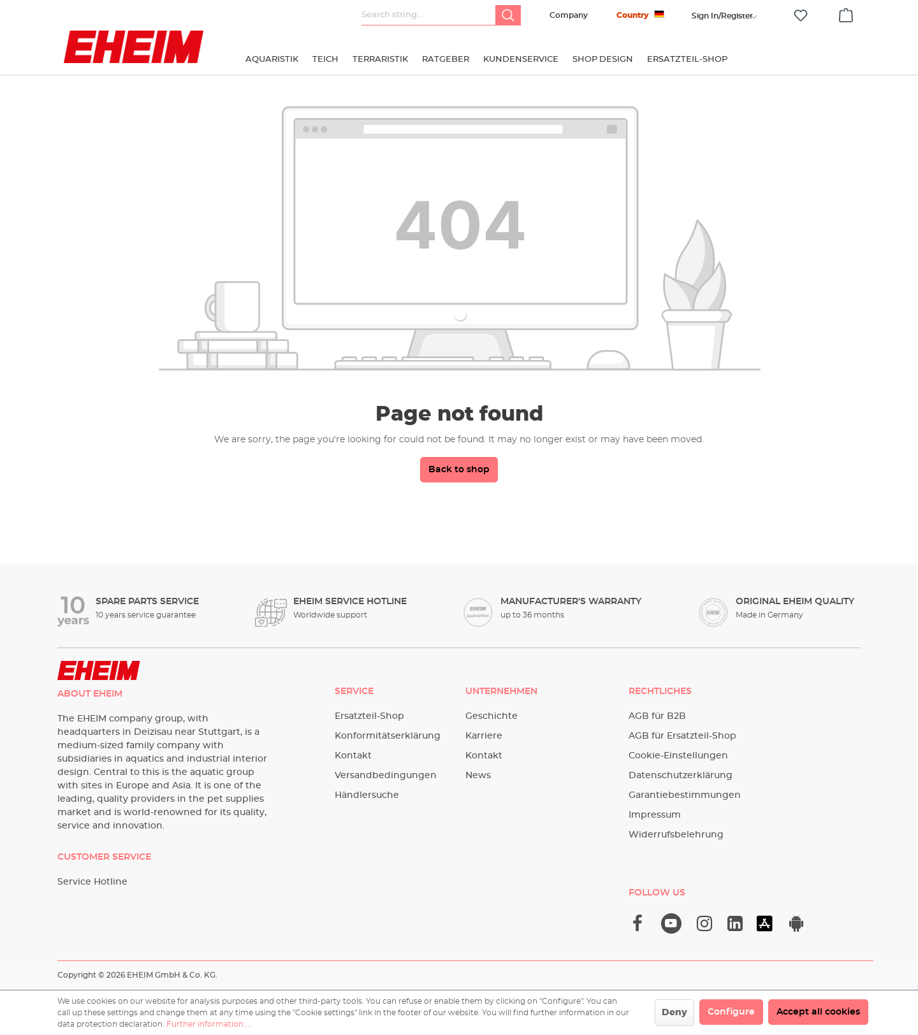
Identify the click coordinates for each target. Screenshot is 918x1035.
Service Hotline (92, 882)
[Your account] (722, 16)
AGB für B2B (657, 716)
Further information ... (208, 1024)
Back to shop (459, 469)
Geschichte (491, 716)
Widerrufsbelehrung (676, 834)
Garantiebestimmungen (685, 795)
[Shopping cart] (846, 13)
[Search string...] (428, 15)
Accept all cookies (818, 1012)
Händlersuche (367, 795)
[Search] (508, 15)
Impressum (655, 815)
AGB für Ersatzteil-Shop (682, 736)
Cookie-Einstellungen (678, 755)
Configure (731, 1012)
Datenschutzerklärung (680, 775)
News (478, 775)
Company (569, 15)
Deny (674, 1012)
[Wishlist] (800, 15)
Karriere (483, 736)
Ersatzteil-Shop (369, 716)
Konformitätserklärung (388, 736)
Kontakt (353, 755)
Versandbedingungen (386, 775)
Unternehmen (501, 691)
